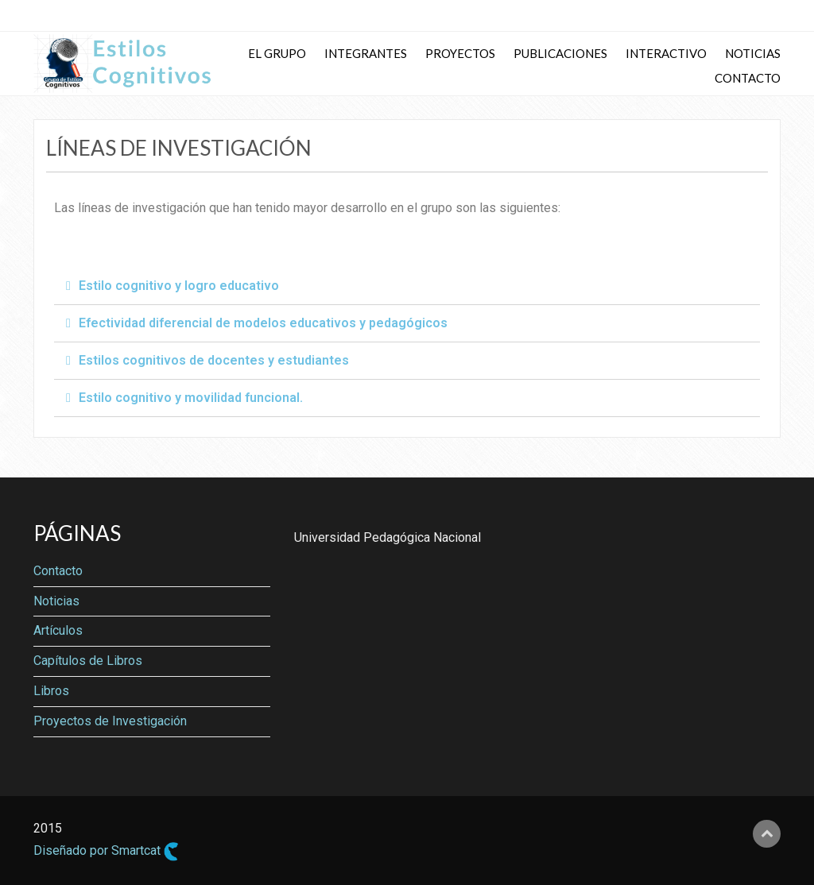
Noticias (753, 53)
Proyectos (460, 53)
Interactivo (666, 53)
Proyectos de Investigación (110, 720)
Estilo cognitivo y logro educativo (179, 285)
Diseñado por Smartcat (106, 851)
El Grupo (277, 53)
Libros (51, 690)
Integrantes (365, 53)
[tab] (407, 286)
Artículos (58, 630)
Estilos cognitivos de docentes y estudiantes (214, 360)
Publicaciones (560, 53)
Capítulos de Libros (87, 660)
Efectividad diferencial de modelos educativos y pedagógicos (263, 322)
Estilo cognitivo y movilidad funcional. (191, 397)
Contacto (748, 78)
